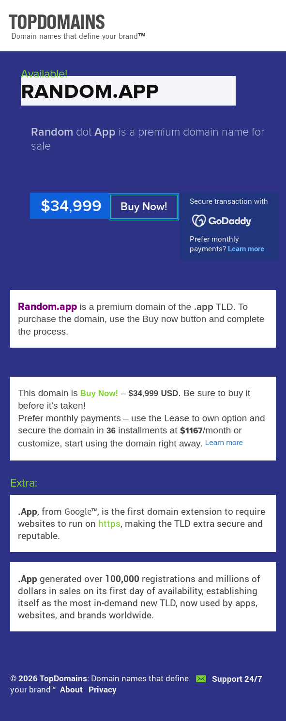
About (71, 689)
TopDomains (63, 678)
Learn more (246, 248)
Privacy (103, 689)
